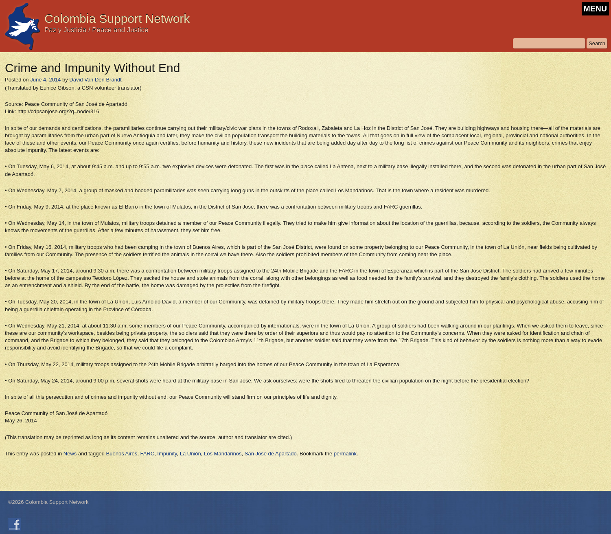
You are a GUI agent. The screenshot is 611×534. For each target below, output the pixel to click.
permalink (345, 453)
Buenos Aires (122, 453)
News (70, 453)
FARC (147, 453)
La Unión (190, 453)
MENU (595, 8)
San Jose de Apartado (271, 453)
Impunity (167, 453)
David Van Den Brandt (95, 80)
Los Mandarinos (223, 453)
